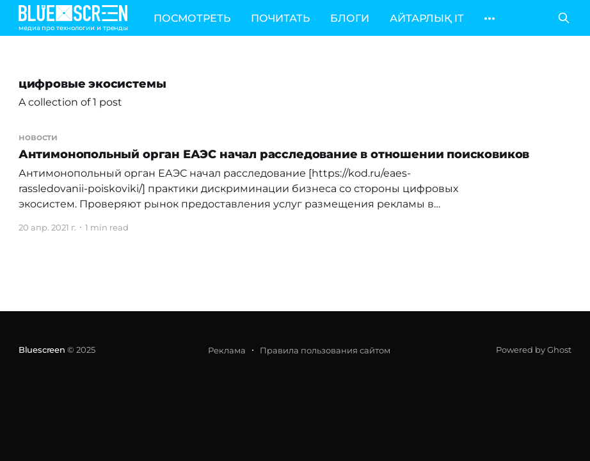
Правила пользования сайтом (325, 350)
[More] (489, 18)
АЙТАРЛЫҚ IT (426, 18)
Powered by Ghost (533, 349)
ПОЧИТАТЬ (280, 18)
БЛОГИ (349, 18)
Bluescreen (42, 349)
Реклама (227, 350)
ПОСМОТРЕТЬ (192, 18)
